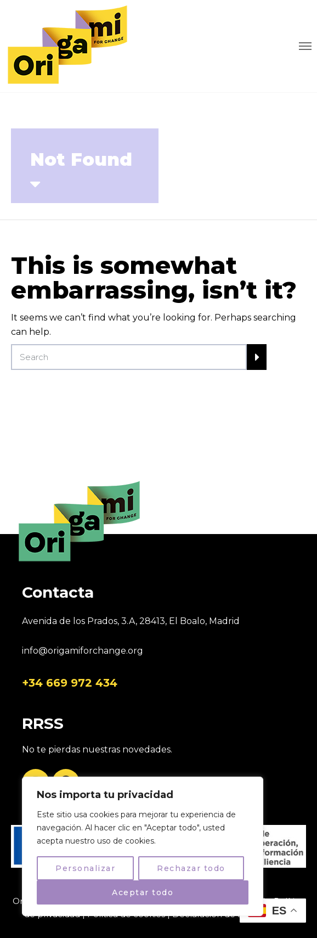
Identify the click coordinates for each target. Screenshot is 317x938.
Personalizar (85, 868)
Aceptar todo (142, 892)
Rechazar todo (191, 868)
